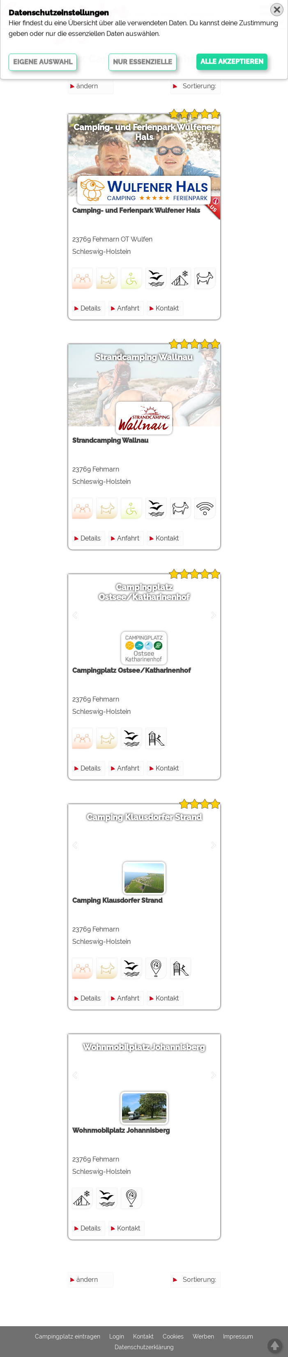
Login (116, 1336)
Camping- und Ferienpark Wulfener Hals (144, 132)
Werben (203, 1336)
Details (91, 308)
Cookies (173, 1336)
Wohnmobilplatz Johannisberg (144, 1047)
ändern (87, 86)
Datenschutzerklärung (144, 1347)
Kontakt (167, 308)
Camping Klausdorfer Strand (144, 817)
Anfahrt (128, 308)
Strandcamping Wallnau (144, 357)
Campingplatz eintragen (67, 1336)
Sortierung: (199, 86)
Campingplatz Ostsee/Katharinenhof (144, 592)
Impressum (238, 1336)
